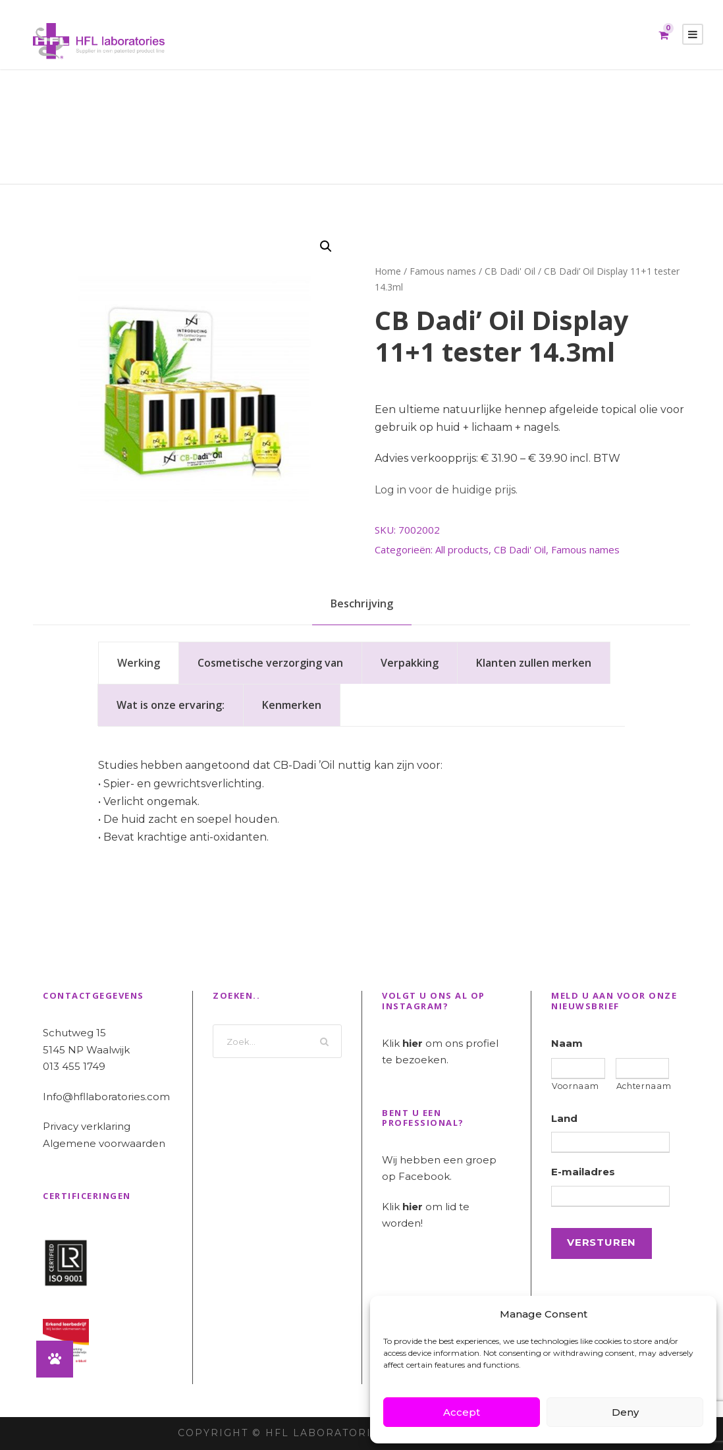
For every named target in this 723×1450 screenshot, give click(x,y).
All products (462, 549)
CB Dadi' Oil (510, 271)
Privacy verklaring (86, 1126)
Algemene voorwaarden (104, 1143)
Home (388, 271)
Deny (625, 1412)
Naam (567, 1043)
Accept (461, 1412)
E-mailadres (583, 1171)
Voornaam (575, 1086)
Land (564, 1118)
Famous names (443, 271)
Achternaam (643, 1086)
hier (412, 1043)
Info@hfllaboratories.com (106, 1096)
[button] (326, 246)
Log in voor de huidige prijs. (446, 490)
